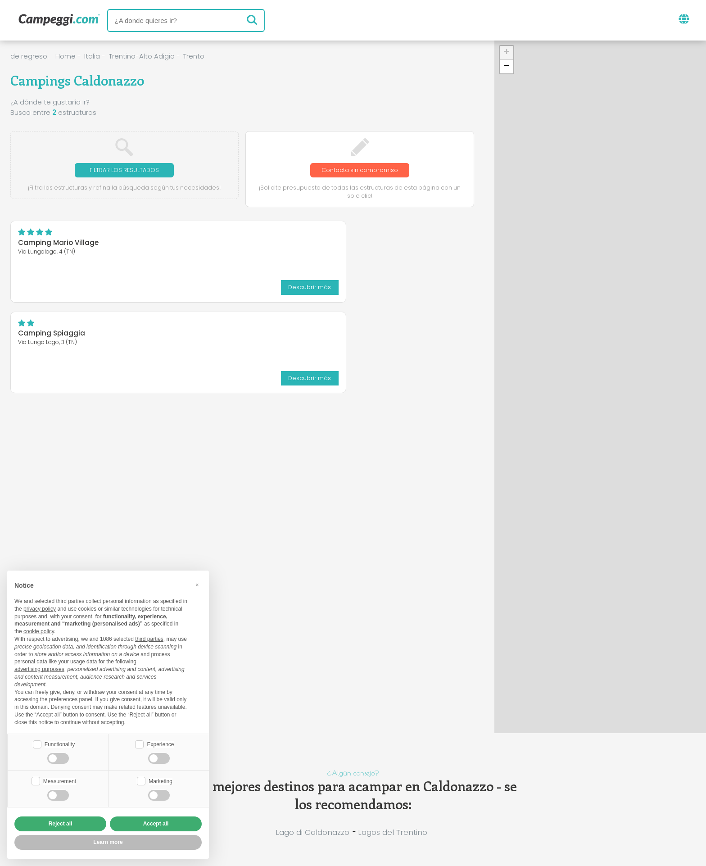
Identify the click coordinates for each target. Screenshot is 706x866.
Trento (193, 56)
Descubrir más (122, 287)
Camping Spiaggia (209, 244)
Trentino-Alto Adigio (142, 56)
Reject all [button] (60, 824)
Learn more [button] (107, 842)
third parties (149, 638)
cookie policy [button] (38, 630)
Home (65, 56)
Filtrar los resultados (124, 170)
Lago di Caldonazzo (312, 832)
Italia (92, 56)
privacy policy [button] (39, 608)
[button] (506, 53)
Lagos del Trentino (392, 832)
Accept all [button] (156, 824)
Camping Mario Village (58, 244)
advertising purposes (39, 668)
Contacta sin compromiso (359, 170)
